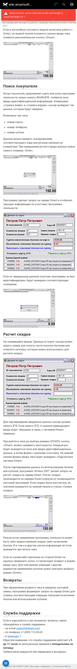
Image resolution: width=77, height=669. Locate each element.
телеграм (12, 636)
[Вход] (72, 4)
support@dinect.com (28, 628)
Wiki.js (68, 666)
